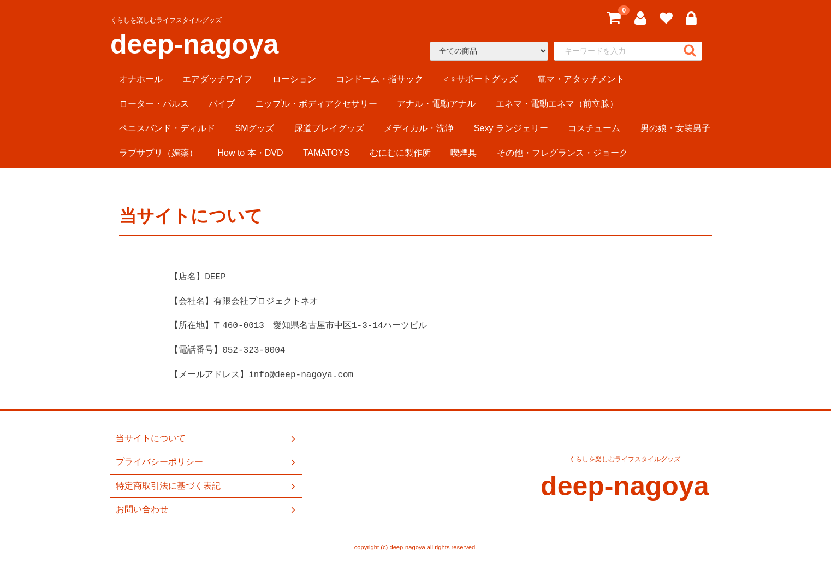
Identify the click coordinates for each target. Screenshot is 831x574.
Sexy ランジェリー (511, 128)
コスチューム (594, 128)
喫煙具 (463, 152)
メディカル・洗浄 (419, 128)
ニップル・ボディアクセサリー (316, 103)
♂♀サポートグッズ (480, 79)
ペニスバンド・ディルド (167, 128)
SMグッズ (254, 128)
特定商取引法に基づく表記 (207, 486)
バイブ (222, 103)
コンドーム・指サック (379, 79)
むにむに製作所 (400, 152)
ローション (294, 79)
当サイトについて (207, 438)
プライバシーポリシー (207, 462)
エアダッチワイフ (217, 79)
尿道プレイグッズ (329, 128)
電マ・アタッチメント (581, 79)
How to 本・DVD (250, 152)
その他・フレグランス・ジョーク (562, 152)
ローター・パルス (154, 103)
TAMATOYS (326, 152)
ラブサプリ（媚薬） (158, 152)
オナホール (141, 79)
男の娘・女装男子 (675, 128)
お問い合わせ (207, 509)
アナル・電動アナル (436, 103)
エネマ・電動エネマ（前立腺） (557, 103)
